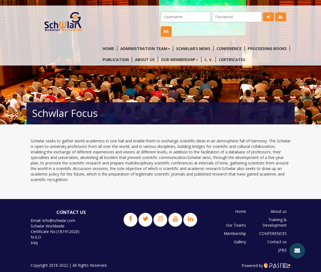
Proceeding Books (267, 48)
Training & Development (274, 222)
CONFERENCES (273, 233)
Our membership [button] (179, 59)
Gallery (240, 241)
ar (166, 31)
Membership (235, 233)
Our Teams (236, 225)
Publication (116, 59)
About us (145, 59)
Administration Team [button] (145, 48)
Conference (229, 48)
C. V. (208, 59)
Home (108, 48)
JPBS (282, 250)
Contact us (277, 241)
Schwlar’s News (193, 48)
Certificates (232, 59)
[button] (297, 250)
